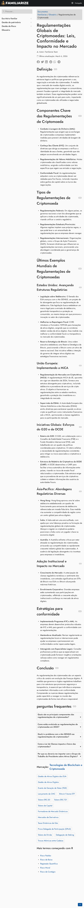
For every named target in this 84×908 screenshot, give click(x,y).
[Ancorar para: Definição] (55, 69)
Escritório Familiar (9, 18)
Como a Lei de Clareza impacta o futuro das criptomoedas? (57, 745)
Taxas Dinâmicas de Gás (48, 823)
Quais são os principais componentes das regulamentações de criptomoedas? (56, 716)
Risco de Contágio (47, 871)
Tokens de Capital (45, 805)
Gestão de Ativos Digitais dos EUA (52, 776)
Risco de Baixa (46, 859)
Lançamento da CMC (46, 793)
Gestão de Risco (9, 26)
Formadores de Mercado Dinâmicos (53, 811)
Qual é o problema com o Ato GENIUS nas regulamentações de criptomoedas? (56, 735)
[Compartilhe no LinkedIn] (47, 61)
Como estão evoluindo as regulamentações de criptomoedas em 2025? (58, 725)
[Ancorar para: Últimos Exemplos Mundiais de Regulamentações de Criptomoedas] (80, 268)
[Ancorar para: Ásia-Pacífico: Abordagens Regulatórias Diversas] (80, 491)
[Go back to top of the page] (80, 904)
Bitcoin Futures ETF (67, 793)
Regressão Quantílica (49, 863)
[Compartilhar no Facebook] (39, 61)
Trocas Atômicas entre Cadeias (50, 840)
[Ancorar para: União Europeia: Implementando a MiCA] (80, 366)
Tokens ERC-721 (60, 799)
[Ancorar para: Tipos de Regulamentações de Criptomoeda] (80, 197)
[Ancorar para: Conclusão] (57, 668)
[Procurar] (17, 11)
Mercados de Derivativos (48, 817)
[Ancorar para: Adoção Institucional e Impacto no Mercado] (80, 564)
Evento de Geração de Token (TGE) (52, 788)
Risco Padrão (45, 855)
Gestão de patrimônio (11, 22)
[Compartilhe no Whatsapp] (55, 61)
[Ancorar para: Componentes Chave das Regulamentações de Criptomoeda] (80, 116)
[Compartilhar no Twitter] (43, 61)
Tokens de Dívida (45, 834)
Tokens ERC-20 (44, 799)
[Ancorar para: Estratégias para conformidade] (80, 611)
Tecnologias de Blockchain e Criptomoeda (66, 767)
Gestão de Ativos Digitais (48, 782)
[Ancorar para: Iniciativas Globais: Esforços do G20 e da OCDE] (80, 427)
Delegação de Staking (65, 834)
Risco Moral (45, 867)
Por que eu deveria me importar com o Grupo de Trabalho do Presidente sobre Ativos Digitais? (59, 755)
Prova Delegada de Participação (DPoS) (54, 829)
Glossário (6, 30)
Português (78, 3)
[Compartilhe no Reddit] (51, 61)
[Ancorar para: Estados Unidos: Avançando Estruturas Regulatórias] (80, 287)
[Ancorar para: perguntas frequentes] (74, 706)
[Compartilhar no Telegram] (60, 61)
